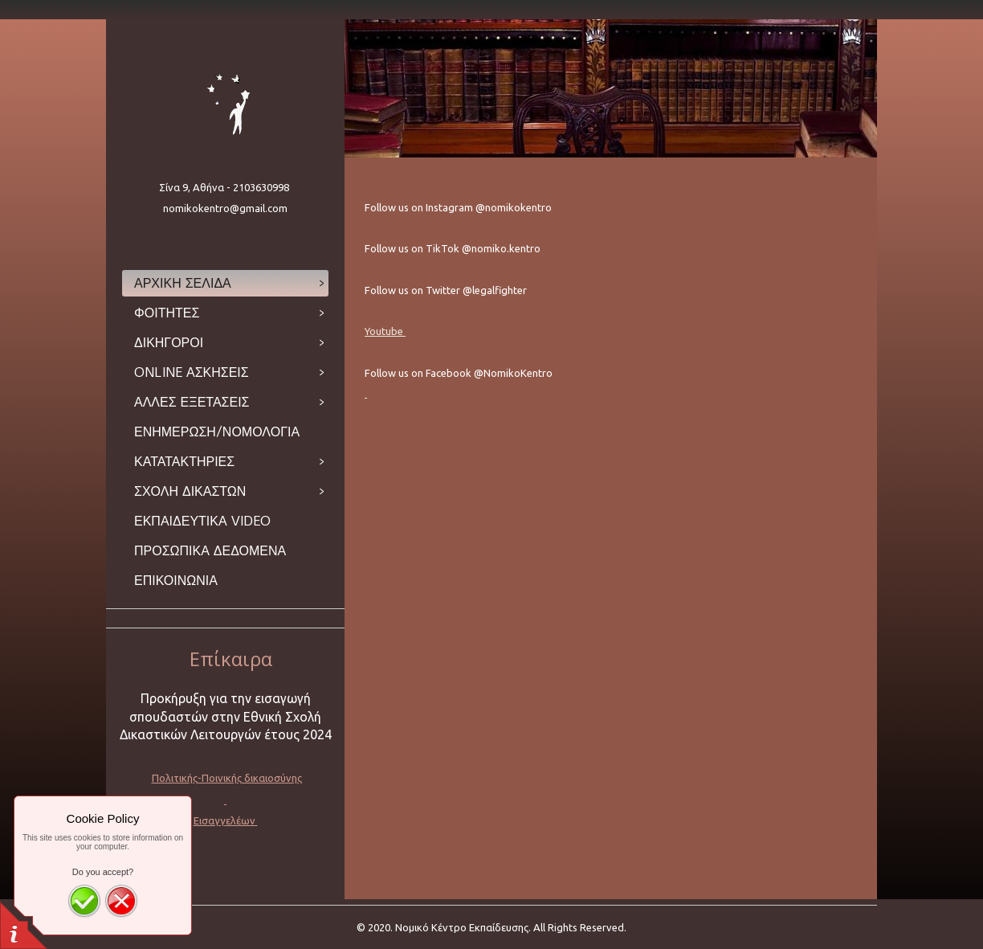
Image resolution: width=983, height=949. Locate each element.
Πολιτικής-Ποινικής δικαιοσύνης (227, 777)
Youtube (385, 331)
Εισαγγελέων (226, 820)
